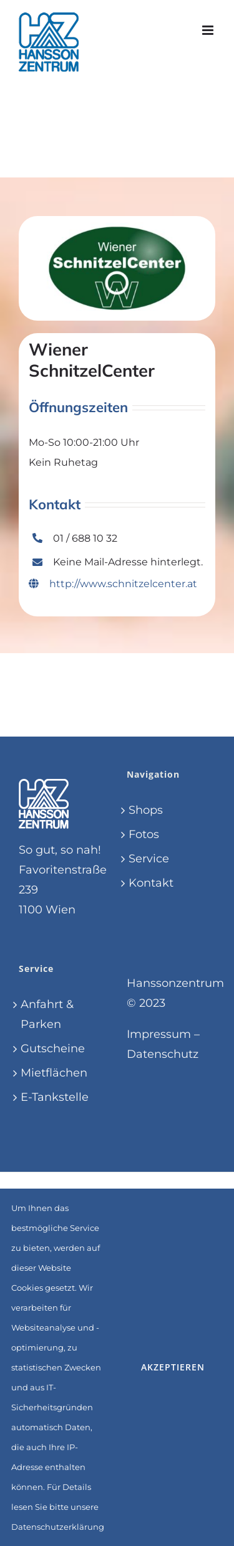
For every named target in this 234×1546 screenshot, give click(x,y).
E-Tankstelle (55, 1097)
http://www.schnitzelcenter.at (113, 584)
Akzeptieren (173, 1367)
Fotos (144, 834)
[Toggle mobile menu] (208, 30)
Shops (146, 810)
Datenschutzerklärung (57, 1527)
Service (149, 858)
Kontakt (151, 883)
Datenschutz (162, 1054)
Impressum (159, 1034)
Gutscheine (53, 1048)
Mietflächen (54, 1073)
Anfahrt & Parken (47, 1014)
